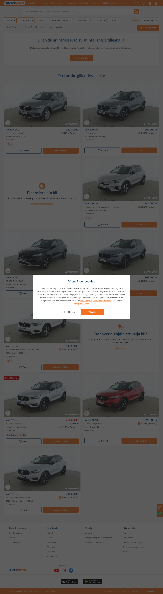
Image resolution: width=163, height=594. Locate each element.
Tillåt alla (92, 312)
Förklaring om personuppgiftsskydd (95, 300)
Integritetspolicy (81, 303)
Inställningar (69, 312)
